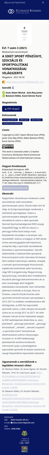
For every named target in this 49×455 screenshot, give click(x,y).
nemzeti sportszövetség (12, 123)
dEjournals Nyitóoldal (14, 2)
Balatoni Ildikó (14, 95)
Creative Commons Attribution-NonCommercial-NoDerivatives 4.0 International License (21, 154)
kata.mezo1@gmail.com (23, 422)
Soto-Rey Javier (35, 92)
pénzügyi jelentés (9, 120)
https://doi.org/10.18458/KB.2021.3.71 (23, 82)
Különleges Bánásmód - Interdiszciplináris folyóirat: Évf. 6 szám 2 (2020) (24, 406)
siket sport (24, 120)
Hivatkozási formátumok (15, 188)
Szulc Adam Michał (16, 92)
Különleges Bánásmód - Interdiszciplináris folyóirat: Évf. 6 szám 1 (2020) (24, 384)
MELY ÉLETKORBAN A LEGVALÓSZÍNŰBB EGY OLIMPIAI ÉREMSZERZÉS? (22, 376)
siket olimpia (36, 120)
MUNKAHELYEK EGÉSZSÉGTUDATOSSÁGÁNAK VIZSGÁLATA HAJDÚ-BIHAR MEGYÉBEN (23, 398)
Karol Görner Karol (32, 95)
